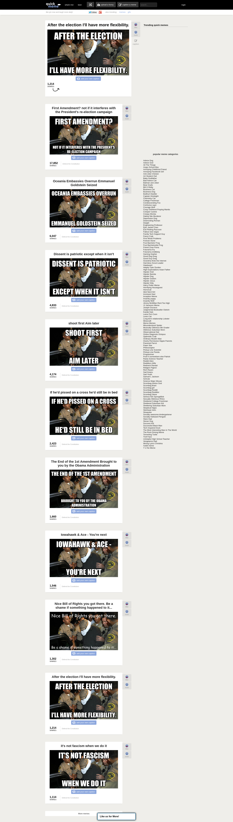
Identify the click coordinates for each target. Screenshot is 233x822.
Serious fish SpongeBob (153, 397)
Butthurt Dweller (150, 194)
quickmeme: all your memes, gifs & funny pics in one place (53, 5)
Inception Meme (150, 296)
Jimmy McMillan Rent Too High (156, 303)
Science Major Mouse (152, 381)
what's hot (69, 5)
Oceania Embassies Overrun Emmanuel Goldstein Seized (84, 183)
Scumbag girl (149, 388)
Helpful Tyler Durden (152, 267)
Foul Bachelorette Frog (153, 245)
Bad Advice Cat (149, 180)
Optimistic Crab (149, 336)
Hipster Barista (149, 274)
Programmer (148, 354)
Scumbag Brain (149, 385)
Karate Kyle (148, 312)
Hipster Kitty (148, 283)
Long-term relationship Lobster (156, 319)
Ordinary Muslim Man (152, 339)
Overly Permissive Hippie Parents (157, 341)
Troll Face (147, 437)
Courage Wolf (149, 207)
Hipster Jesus (149, 281)
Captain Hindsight (151, 196)
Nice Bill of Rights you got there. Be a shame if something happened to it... (84, 605)
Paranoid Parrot (150, 343)
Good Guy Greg (150, 258)
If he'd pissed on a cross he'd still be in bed (84, 392)
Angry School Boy (151, 167)
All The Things (149, 165)
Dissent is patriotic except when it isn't (84, 254)
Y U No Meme (149, 448)
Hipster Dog (148, 276)
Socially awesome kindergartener (157, 414)
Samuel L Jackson (151, 376)
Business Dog (149, 192)
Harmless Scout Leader (153, 263)
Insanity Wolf (148, 301)
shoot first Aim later (84, 323)
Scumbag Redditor (151, 392)
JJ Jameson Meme (151, 305)
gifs (129, 12)
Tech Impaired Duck (151, 428)
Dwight (146, 223)
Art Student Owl (150, 176)
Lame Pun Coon (150, 314)
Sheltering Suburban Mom (154, 405)
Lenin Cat (147, 316)
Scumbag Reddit (150, 390)
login (184, 5)
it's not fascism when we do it (84, 746)
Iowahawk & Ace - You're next (84, 535)
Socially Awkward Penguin (154, 417)
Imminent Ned (149, 294)
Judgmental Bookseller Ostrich (156, 310)
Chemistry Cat (149, 198)
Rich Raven (148, 370)
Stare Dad (147, 419)
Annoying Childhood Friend (155, 169)
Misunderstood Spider (152, 325)
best (80, 5)
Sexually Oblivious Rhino (154, 399)
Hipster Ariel (148, 272)
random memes (90, 4)
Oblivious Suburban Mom (154, 330)
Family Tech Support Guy (154, 234)
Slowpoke (147, 412)
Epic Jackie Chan (150, 227)
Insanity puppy (149, 299)
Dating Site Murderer (152, 216)
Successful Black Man (152, 426)
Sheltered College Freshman (155, 401)
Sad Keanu (148, 372)
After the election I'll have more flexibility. (84, 677)
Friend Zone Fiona (151, 247)
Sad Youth (147, 374)
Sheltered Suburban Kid (153, 403)
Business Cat (149, 189)
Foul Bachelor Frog (151, 243)
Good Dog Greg (150, 256)
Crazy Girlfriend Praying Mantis (156, 209)
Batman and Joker (151, 183)
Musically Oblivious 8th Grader (156, 327)
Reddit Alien (148, 361)
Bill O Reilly (148, 187)
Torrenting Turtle (150, 434)
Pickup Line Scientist (152, 350)
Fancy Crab (148, 236)
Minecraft (147, 321)
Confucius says (149, 205)
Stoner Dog (148, 421)
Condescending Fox (151, 203)
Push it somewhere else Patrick (156, 356)
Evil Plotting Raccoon (152, 229)
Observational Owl (151, 332)
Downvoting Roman (151, 221)
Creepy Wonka (149, 214)
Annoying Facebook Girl (153, 172)
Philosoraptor (149, 348)
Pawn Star (147, 345)
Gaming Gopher (150, 254)
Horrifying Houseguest (152, 287)
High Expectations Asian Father (156, 270)
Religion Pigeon (150, 368)
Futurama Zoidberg (151, 252)
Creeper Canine (150, 212)
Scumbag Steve (150, 394)
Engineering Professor (152, 225)
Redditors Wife (149, 363)
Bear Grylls (148, 185)
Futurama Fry (149, 250)
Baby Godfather (150, 178)
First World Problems (152, 238)
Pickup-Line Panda (151, 352)
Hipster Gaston (149, 278)
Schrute (146, 379)
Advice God (148, 163)
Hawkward (147, 265)
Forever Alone (149, 241)
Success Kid (148, 423)
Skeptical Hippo (150, 408)
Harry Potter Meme (151, 285)
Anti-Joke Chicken (151, 174)
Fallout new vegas (151, 232)
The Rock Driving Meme (153, 432)
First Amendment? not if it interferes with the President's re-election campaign (84, 110)
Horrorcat (147, 290)
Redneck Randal (150, 365)
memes (122, 12)
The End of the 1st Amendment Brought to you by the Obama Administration (84, 463)
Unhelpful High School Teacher (156, 439)
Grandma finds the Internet (154, 261)
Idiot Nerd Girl (149, 292)
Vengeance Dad (150, 441)
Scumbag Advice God (152, 383)
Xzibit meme (148, 446)
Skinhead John (149, 410)
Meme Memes (149, 323)
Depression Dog (150, 218)
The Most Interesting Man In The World (160, 430)
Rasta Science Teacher (153, 359)
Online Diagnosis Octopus (154, 334)
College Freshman (151, 200)
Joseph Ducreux (150, 307)
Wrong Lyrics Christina (153, 443)
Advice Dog (148, 160)
